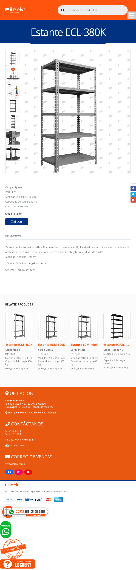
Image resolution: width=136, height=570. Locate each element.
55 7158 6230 (13, 431)
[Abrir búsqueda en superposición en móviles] (92, 10)
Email (133, 200)
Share (133, 184)
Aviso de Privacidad (54, 492)
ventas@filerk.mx (15, 464)
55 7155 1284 (13, 434)
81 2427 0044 (20, 440)
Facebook (133, 188)
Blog (65, 492)
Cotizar (16, 221)
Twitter (133, 194)
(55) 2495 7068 (14, 446)
